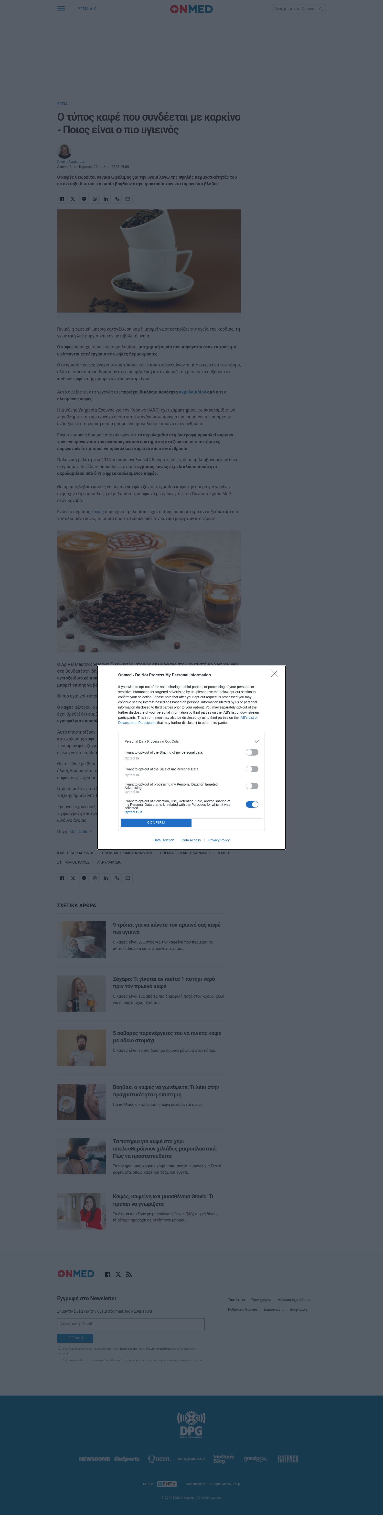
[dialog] (191, 757)
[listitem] (191, 741)
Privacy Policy (219, 840)
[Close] (276, 675)
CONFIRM (156, 823)
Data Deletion (163, 840)
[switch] (252, 752)
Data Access (191, 840)
